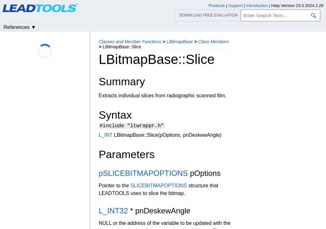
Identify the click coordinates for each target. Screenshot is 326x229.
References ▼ (20, 27)
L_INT (105, 136)
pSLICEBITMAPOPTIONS (143, 174)
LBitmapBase (180, 41)
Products (217, 5)
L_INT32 (113, 211)
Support (235, 5)
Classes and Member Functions (130, 41)
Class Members (213, 41)
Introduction (257, 5)
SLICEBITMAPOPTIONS (159, 186)
